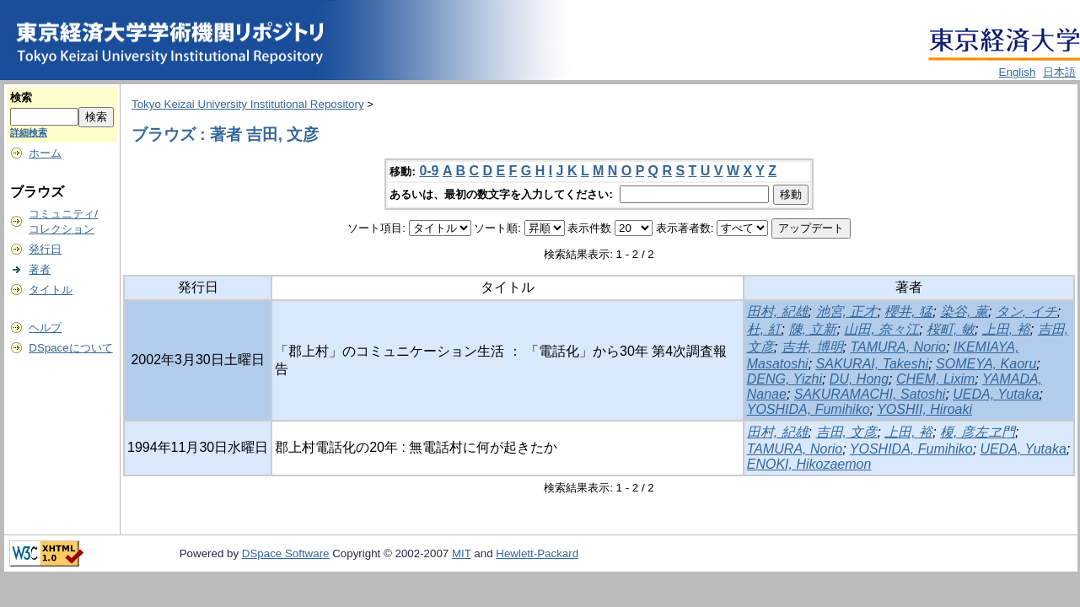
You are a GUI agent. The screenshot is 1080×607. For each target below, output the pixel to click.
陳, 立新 (813, 329)
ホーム (45, 153)
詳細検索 (28, 132)
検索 (21, 97)
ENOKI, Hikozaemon (809, 464)
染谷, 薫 (964, 311)
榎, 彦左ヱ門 (977, 432)
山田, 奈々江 (881, 329)
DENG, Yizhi (784, 379)
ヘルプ (45, 327)
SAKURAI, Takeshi (872, 364)
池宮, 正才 (847, 311)
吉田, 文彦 (847, 432)
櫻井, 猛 (908, 311)
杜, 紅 (764, 329)
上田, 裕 (1006, 329)
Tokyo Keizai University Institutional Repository (248, 104)
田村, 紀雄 (778, 311)
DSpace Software (286, 553)
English (1017, 72)
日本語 (1059, 72)
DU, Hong (859, 379)
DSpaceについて (70, 347)
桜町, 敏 (951, 329)
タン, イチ (1026, 311)
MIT (461, 553)
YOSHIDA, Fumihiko (808, 409)
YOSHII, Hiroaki (924, 409)
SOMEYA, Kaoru (986, 364)
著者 (40, 269)
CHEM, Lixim (935, 379)
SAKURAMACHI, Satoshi (870, 394)
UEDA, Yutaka (996, 394)
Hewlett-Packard (537, 553)
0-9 (428, 171)
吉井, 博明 (812, 347)
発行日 (45, 249)
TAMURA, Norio (898, 347)
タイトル (51, 289)
